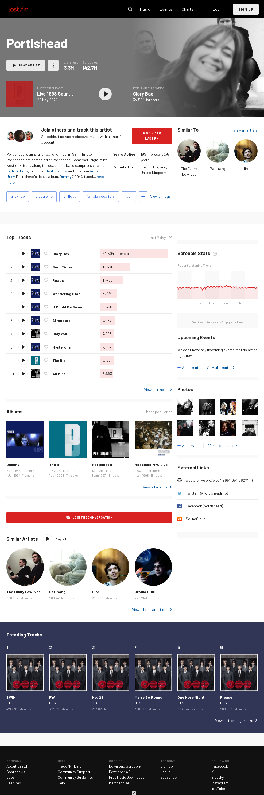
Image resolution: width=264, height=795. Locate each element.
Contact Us (15, 771)
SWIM (11, 697)
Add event (190, 367)
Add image (190, 445)
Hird (246, 168)
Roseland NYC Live (151, 464)
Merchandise (119, 783)
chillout (69, 196)
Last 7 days (158, 237)
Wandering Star (66, 293)
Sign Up (245, 9)
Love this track (46, 253)
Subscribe (168, 777)
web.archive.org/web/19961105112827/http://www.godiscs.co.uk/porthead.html (222, 480)
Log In (218, 8)
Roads (58, 280)
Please (226, 697)
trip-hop (17, 196)
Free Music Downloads (127, 777)
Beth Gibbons (17, 171)
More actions (53, 65)
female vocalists (101, 196)
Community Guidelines (75, 777)
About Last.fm (18, 766)
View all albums (155, 487)
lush (129, 196)
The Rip (59, 360)
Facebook (220, 766)
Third (54, 464)
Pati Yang (217, 168)
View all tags (160, 196)
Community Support (74, 771)
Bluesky (218, 777)
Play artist (29, 65)
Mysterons (61, 347)
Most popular (157, 411)
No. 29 (97, 697)
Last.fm (25, 9)
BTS (9, 703)
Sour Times (62, 267)
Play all (60, 539)
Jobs (10, 777)
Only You (59, 333)
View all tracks (156, 389)
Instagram (220, 783)
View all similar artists (150, 609)
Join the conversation (92, 517)
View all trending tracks (234, 720)
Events (166, 8)
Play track (23, 253)
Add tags (143, 196)
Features (13, 783)
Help (61, 783)
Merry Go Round (148, 697)
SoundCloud (195, 518)
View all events (218, 367)
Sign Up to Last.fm (152, 135)
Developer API (120, 771)
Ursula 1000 (145, 592)
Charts (187, 8)
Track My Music (69, 766)
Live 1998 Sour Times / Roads (69, 94)
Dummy (65, 176)
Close (134, 793)
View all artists (246, 130)
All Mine (59, 373)
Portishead (102, 464)
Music (145, 8)
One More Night (190, 697)
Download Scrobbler (125, 766)
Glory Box (143, 94)
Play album (105, 94)
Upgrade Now (233, 322)
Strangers (61, 320)
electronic (44, 196)
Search (130, 9)
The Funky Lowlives (23, 592)
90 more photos (220, 445)
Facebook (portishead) (204, 506)
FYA (52, 697)
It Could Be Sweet (68, 307)
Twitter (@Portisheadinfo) (207, 493)
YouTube (218, 788)
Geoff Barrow (56, 171)
